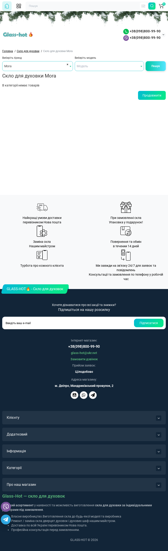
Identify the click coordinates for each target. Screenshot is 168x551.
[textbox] (109, 66)
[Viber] (6, 507)
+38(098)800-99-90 (142, 31)
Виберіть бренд (12, 57)
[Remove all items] (66, 64)
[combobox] (37, 66)
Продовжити (151, 95)
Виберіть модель (85, 57)
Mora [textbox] (8, 66)
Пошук (155, 66)
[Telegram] (6, 519)
